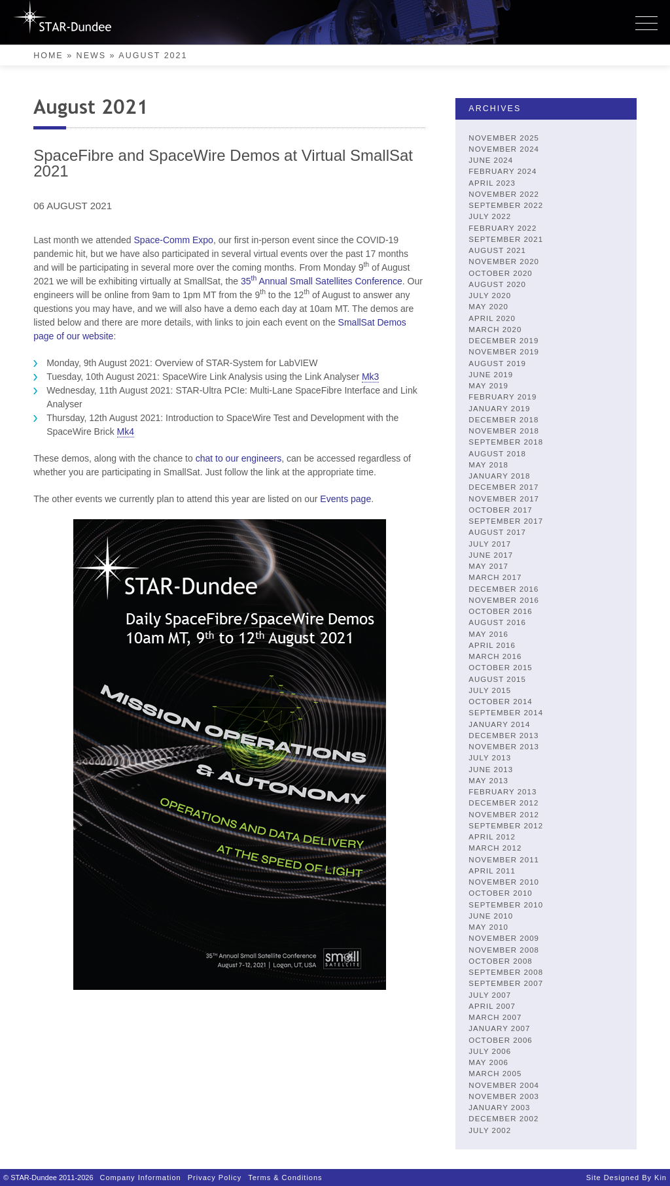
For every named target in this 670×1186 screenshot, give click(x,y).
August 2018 (497, 454)
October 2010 (500, 893)
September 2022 (505, 205)
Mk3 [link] (370, 376)
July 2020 (489, 295)
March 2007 (494, 1017)
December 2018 (503, 420)
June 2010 (490, 916)
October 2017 (500, 510)
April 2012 (492, 837)
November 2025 (503, 138)
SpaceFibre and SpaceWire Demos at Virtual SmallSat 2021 (223, 163)
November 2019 (503, 352)
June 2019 (490, 375)
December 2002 (503, 1119)
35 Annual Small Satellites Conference (321, 281)
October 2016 (500, 611)
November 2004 (503, 1085)
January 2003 (499, 1107)
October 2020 (500, 273)
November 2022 (503, 194)
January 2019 (499, 409)
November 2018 (503, 431)
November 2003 (503, 1096)
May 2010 (488, 927)
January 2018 (499, 476)
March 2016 (494, 656)
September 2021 (505, 239)
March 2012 (494, 848)
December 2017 (503, 487)
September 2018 (505, 442)
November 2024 (503, 149)
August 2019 (497, 363)
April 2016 (492, 645)
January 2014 (499, 724)
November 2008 (503, 950)
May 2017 (488, 566)
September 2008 (505, 972)
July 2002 (489, 1130)
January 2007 (499, 1028)
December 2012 (503, 803)
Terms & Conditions (285, 1177)
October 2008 (500, 961)
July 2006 (489, 1051)
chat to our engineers (239, 458)
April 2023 (492, 183)
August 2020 (497, 284)
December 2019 (503, 341)
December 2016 (503, 589)
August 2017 (497, 532)
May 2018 (488, 465)
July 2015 (489, 690)
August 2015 (497, 679)
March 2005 (494, 1073)
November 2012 (503, 815)
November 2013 (503, 747)
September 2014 (505, 713)
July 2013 (489, 758)
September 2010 (505, 905)
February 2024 (502, 171)
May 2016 (488, 634)
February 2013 (502, 792)
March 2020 (494, 329)
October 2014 (500, 701)
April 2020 (492, 318)
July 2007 (489, 995)
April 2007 (492, 1006)
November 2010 (503, 882)
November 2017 (503, 499)
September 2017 (505, 521)
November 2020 (503, 261)
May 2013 (488, 781)
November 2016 (503, 600)
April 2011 (492, 871)
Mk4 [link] (125, 431)
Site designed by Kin (626, 1177)
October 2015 (500, 667)
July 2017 (489, 544)
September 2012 (505, 826)
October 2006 (500, 1040)
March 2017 (494, 577)
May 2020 (488, 307)
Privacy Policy (214, 1177)
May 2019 (488, 386)
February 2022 (502, 228)
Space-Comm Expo (173, 240)
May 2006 (488, 1062)
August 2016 (497, 622)
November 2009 (503, 938)
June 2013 (490, 769)
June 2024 (490, 160)
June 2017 (490, 555)
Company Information (140, 1177)
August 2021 (497, 250)
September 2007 (505, 983)
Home (48, 55)
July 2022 (489, 216)
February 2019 (502, 397)
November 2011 (503, 860)
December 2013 (503, 735)
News (92, 55)
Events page (345, 499)
